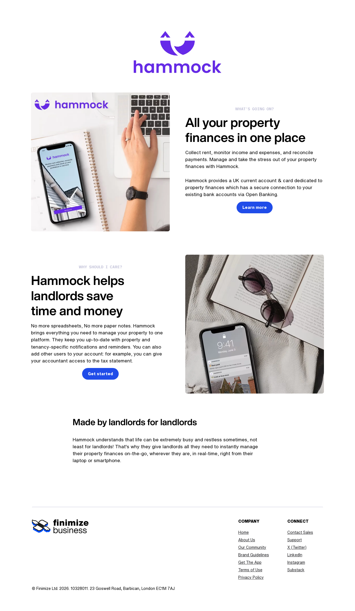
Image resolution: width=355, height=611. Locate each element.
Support (294, 540)
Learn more (254, 207)
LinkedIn (294, 555)
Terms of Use (250, 570)
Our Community (252, 547)
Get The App (250, 562)
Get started (100, 374)
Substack (296, 570)
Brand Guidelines (253, 555)
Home (243, 532)
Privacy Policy (251, 577)
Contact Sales (300, 532)
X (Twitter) (296, 547)
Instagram (296, 562)
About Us (246, 540)
